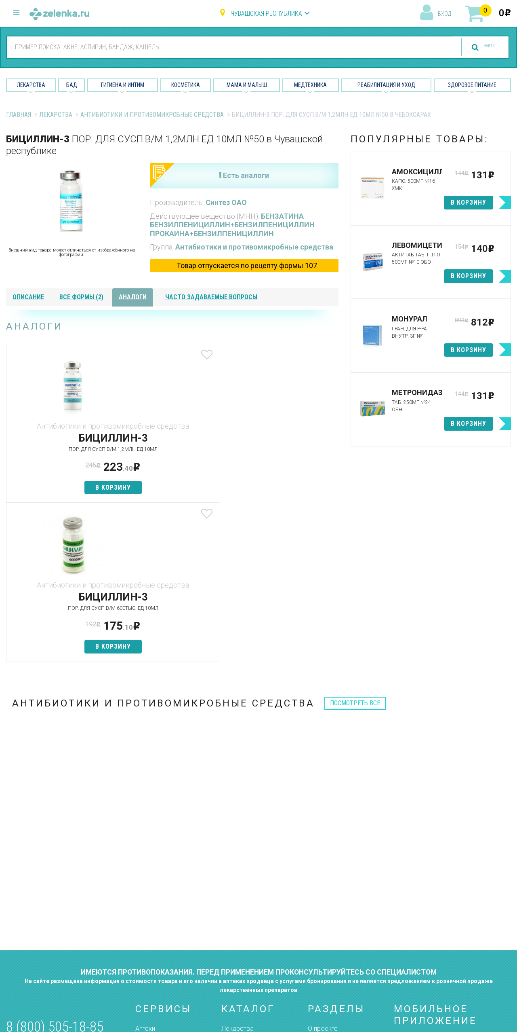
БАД (71, 85)
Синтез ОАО (226, 202)
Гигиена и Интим (122, 85)
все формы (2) (81, 297)
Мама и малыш (247, 85)
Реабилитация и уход (386, 85)
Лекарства (31, 85)
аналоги (133, 297)
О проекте (323, 869)
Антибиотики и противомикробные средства (152, 114)
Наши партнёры (330, 884)
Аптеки (145, 869)
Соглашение (326, 940)
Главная (18, 114)
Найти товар (153, 898)
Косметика (185, 85)
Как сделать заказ (163, 926)
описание (28, 297)
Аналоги (147, 912)
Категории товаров (164, 884)
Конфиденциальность (340, 955)
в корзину (61, 487)
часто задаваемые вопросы (211, 297)
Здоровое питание (472, 85)
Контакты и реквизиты (341, 912)
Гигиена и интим (244, 898)
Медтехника (310, 85)
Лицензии (322, 898)
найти (477, 47)
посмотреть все (355, 544)
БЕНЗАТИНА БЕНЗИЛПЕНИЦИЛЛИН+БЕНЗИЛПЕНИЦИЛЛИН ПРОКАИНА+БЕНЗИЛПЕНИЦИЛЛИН (232, 225)
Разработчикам (331, 926)
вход (444, 14)
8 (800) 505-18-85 (54, 868)
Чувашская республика (266, 13)
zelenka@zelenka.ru (34, 916)
